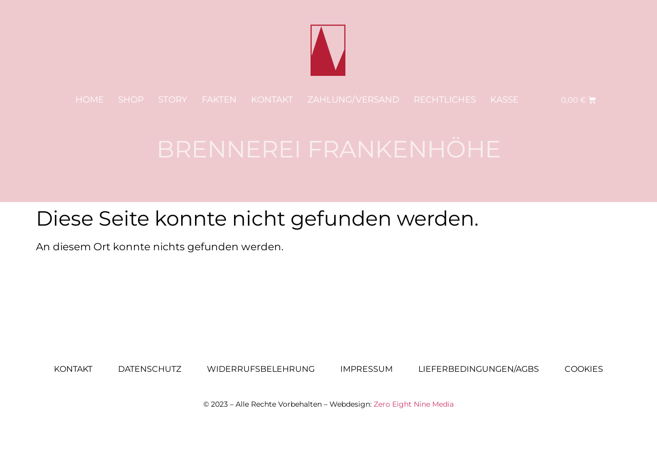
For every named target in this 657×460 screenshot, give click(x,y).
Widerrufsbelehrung (261, 369)
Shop (131, 99)
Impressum (366, 369)
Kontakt (272, 99)
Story (172, 99)
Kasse (504, 99)
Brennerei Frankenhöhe (329, 149)
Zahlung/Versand (353, 99)
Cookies (584, 369)
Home (89, 99)
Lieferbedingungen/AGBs (478, 369)
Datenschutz (149, 369)
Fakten (219, 99)
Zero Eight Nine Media (414, 404)
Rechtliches (445, 99)
